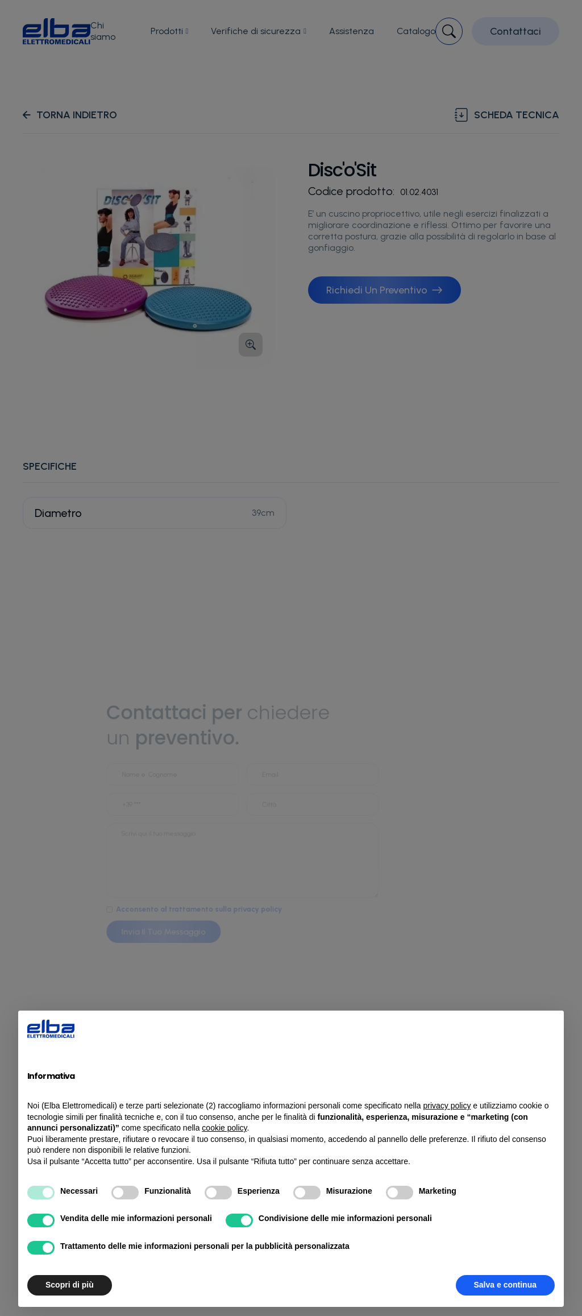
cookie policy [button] (224, 1127)
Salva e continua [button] (505, 1284)
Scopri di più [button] (69, 1284)
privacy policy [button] (447, 1105)
